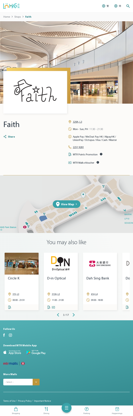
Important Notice (42, 400)
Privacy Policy (25, 400)
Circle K (13, 278)
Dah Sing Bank (97, 278)
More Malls (10, 374)
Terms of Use (9, 400)
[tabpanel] (21, 281)
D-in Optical (56, 278)
